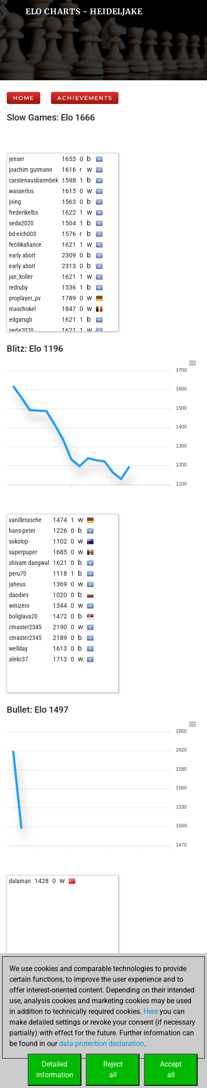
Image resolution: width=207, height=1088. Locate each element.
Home (23, 98)
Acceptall (171, 1069)
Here (151, 1011)
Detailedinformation (54, 1069)
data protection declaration (101, 1043)
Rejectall (113, 1069)
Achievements (84, 98)
